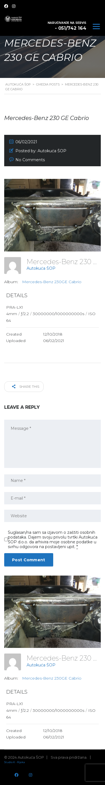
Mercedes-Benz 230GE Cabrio (51, 281)
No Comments (30, 159)
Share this (25, 386)
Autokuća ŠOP (41, 268)
